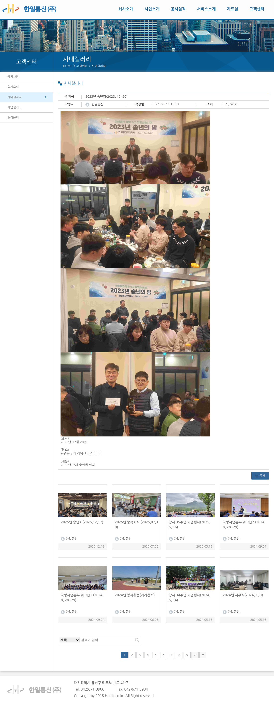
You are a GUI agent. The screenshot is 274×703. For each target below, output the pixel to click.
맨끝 (202, 655)
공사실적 (178, 9)
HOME (67, 66)
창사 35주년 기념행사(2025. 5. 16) (189, 525)
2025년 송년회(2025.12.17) (82, 522)
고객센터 (256, 9)
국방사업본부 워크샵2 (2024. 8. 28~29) (244, 525)
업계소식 (13, 86)
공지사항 (13, 76)
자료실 (232, 9)
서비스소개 (206, 9)
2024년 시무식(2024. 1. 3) (243, 595)
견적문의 (13, 117)
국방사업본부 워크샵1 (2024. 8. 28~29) (82, 598)
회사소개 (125, 9)
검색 (137, 640)
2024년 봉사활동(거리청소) (135, 595)
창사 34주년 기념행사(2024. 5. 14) (189, 598)
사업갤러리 (14, 107)
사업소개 (151, 9)
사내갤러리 (99, 66)
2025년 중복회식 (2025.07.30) (136, 525)
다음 (195, 655)
